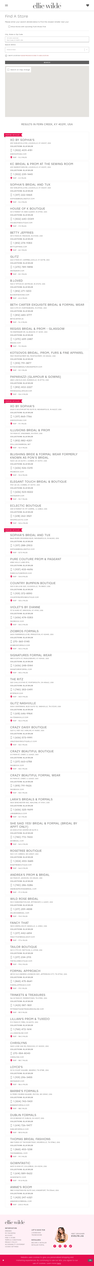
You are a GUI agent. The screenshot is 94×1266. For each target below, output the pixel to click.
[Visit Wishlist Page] (87, 5)
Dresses (8, 1231)
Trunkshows (36, 1235)
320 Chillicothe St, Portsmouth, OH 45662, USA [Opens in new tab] (32, 682)
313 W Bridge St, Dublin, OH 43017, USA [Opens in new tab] (27, 1118)
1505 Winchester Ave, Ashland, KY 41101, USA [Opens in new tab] (30, 803)
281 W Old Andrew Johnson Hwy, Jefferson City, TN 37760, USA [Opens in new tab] (38, 974)
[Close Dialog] (3, 1260)
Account (9, 1235)
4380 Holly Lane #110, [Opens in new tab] (20, 562)
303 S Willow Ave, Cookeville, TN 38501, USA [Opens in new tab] (30, 586)
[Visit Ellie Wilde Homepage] (15, 1222)
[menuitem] (6, 5)
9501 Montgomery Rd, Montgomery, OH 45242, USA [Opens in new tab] (33, 356)
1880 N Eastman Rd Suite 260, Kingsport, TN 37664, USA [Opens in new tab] (34, 1190)
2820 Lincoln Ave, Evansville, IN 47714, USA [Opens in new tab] (29, 380)
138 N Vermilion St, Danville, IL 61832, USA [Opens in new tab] (28, 926)
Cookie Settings (11, 1246)
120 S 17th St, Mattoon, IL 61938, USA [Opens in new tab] (26, 950)
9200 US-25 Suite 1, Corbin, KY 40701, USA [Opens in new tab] (28, 461)
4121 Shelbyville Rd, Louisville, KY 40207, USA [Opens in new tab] (30, 143)
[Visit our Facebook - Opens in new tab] (54, 1246)
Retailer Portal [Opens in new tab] (37, 1245)
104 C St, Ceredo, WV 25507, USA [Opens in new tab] (24, 854)
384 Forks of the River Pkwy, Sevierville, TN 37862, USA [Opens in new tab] (35, 1142)
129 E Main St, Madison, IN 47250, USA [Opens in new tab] (26, 236)
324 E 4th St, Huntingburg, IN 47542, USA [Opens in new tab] (28, 308)
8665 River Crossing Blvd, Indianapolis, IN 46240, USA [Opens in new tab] (34, 538)
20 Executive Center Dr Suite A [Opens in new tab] (24, 830)
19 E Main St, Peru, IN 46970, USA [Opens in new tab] (24, 1022)
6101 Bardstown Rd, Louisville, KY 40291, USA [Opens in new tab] (30, 167)
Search (47, 62)
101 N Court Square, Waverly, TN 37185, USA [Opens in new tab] (29, 1070)
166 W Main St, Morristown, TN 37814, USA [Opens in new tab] (28, 998)
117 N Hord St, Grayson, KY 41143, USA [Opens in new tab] (26, 610)
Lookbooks (36, 1233)
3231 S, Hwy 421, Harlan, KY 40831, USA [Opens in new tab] (27, 731)
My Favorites (10, 1233)
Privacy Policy (11, 1242)
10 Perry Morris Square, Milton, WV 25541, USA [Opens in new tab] (31, 1094)
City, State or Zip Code (14, 34)
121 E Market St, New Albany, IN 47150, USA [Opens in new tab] (28, 212)
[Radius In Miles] (47, 50)
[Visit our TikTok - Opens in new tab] (70, 1246)
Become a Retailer (38, 1243)
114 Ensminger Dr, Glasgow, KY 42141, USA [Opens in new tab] (29, 332)
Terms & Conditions (13, 1240)
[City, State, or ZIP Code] (47, 39)
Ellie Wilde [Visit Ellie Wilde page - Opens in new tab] (28, 146)
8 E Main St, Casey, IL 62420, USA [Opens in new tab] (24, 779)
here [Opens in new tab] (59, 1263)
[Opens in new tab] (18, 154)
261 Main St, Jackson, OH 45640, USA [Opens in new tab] (26, 878)
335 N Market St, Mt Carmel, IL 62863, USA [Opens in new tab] (28, 509)
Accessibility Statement (15, 1244)
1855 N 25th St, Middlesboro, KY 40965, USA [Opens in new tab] (29, 658)
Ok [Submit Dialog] (90, 1260)
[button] (6, 5)
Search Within (10, 45)
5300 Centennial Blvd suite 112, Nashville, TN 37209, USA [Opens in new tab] (35, 706)
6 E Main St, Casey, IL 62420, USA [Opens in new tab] (24, 755)
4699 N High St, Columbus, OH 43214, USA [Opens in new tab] (28, 1166)
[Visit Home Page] (47, 5)
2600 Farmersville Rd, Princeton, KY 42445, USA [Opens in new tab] (32, 634)
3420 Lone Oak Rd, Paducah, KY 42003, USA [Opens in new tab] (29, 1046)
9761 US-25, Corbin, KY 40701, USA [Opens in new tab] (25, 485)
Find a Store (10, 1237)
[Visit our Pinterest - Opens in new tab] (65, 1246)
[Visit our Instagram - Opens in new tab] (60, 1246)
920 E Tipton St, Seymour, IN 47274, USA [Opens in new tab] (27, 284)
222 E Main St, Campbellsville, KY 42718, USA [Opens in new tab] (30, 260)
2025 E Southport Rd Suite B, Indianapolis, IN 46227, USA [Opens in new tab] (36, 409)
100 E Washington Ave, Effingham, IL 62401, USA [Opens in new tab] (31, 902)
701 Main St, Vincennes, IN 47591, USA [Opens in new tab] (26, 433)
